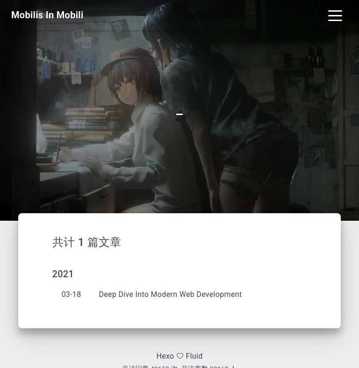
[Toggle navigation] (335, 15)
